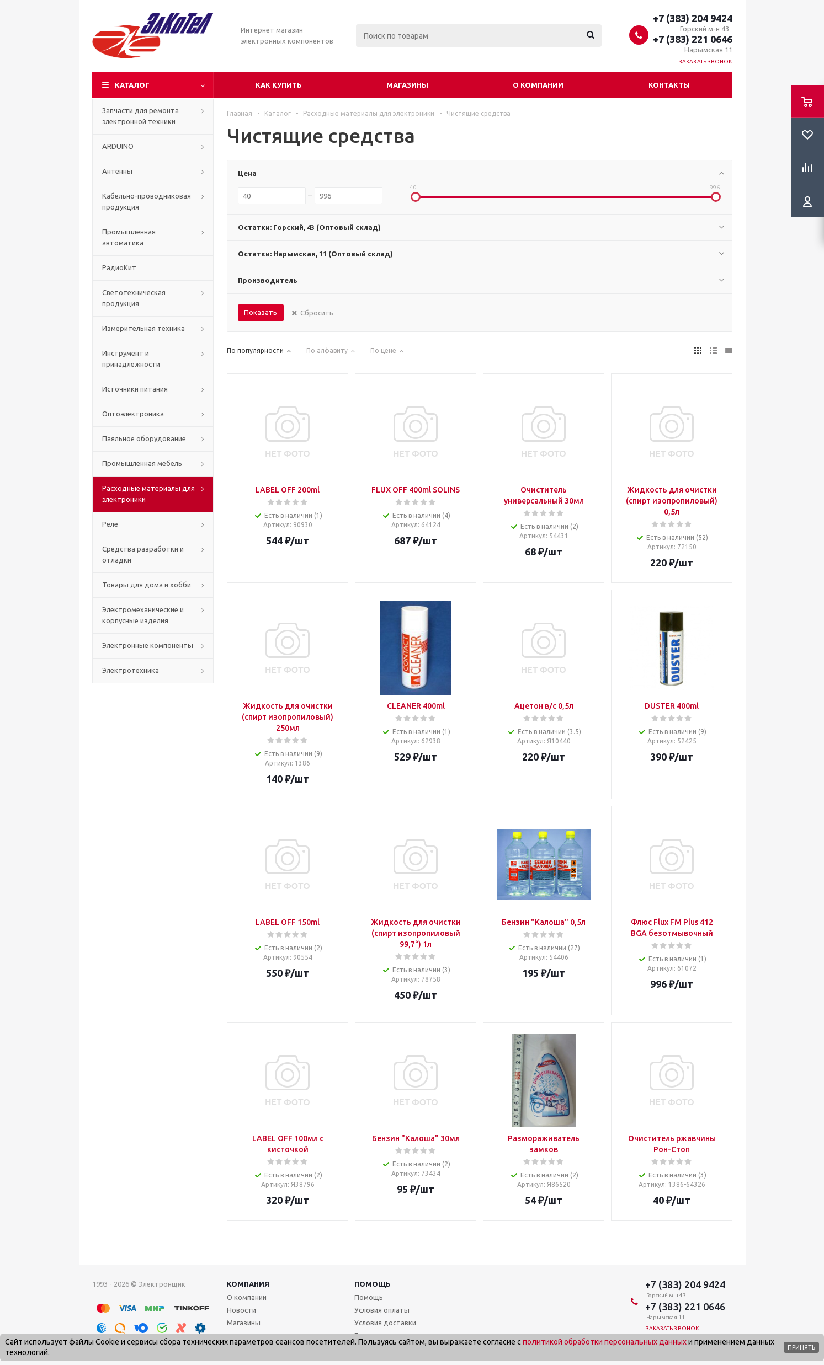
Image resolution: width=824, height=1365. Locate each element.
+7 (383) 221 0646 (692, 39)
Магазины (407, 85)
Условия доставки (385, 1322)
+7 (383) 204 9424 (692, 18)
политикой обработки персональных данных (605, 1341)
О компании (538, 85)
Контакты (669, 85)
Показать (260, 312)
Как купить (279, 85)
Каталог (132, 85)
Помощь (372, 1284)
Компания (248, 1284)
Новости (241, 1310)
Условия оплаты (382, 1310)
